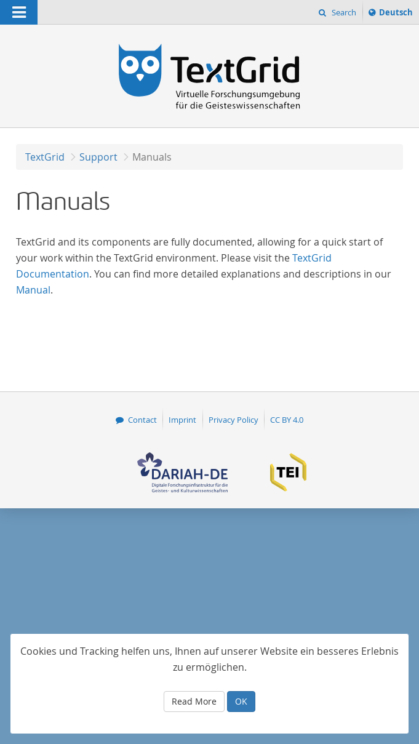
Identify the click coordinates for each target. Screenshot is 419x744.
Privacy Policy (233, 419)
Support (98, 157)
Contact (142, 419)
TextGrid (45, 157)
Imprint (182, 419)
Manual (33, 290)
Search (343, 12)
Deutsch (395, 14)
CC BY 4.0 (286, 419)
